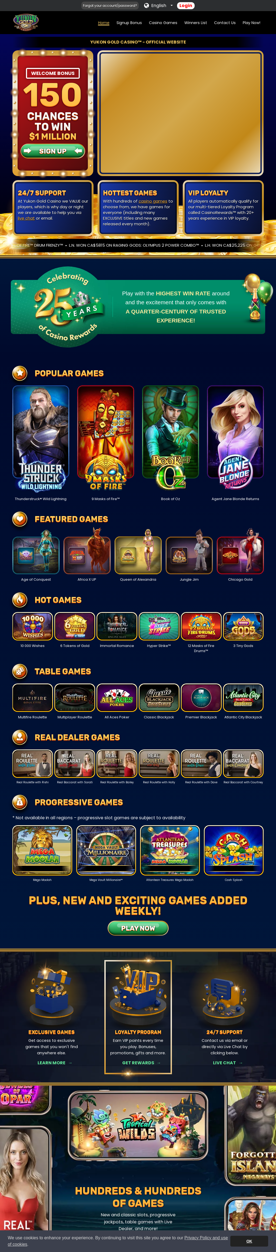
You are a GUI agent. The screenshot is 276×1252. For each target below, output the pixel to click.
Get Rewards (138, 1063)
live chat (26, 218)
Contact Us (225, 22)
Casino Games (163, 22)
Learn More (51, 1063)
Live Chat (224, 1063)
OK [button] (249, 1241)
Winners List (195, 22)
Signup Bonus (129, 22)
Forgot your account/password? (110, 5)
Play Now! (251, 22)
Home (103, 22)
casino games (153, 201)
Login (185, 5)
